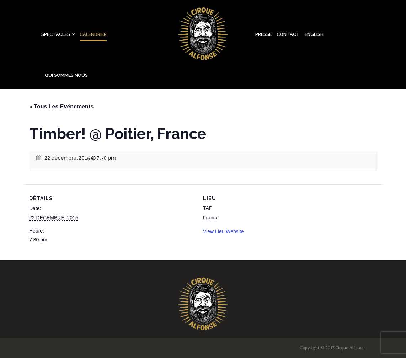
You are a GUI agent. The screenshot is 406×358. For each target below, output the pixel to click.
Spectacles (55, 34)
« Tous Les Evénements (61, 106)
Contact (288, 34)
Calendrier (93, 34)
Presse (263, 34)
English (314, 34)
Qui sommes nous (66, 75)
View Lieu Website (223, 231)
